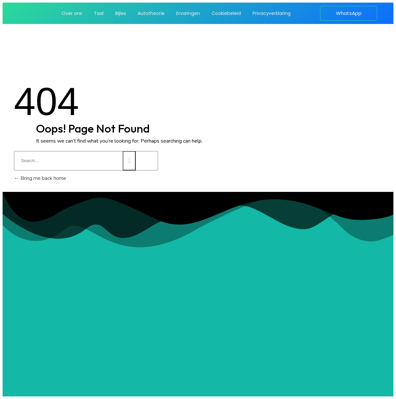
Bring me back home (40, 178)
